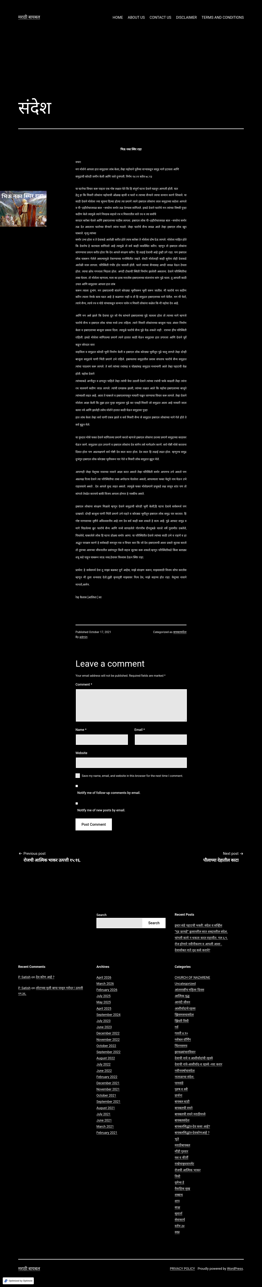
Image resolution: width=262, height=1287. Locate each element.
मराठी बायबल (29, 17)
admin (84, 637)
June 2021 (104, 1120)
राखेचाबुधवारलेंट (184, 1164)
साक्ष (177, 1207)
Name (81, 730)
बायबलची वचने (183, 1108)
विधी (177, 1176)
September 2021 (108, 1101)
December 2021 (108, 1083)
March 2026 (105, 983)
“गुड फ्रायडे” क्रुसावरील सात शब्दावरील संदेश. (201, 931)
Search (101, 915)
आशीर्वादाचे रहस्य (185, 1008)
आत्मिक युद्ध (182, 996)
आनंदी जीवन (182, 1002)
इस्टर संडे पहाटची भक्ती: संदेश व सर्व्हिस (198, 925)
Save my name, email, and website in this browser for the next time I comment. (132, 776)
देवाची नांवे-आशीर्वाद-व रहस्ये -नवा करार (198, 1064)
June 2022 (104, 1071)
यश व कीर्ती (181, 1157)
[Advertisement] (131, 65)
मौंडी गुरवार (181, 1151)
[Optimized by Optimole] (18, 1280)
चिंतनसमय (181, 1046)
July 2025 (103, 996)
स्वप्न (177, 1232)
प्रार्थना (178, 1095)
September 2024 (108, 1015)
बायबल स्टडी (182, 1101)
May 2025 (103, 1002)
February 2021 (106, 1133)
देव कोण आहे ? (45, 977)
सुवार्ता (178, 1213)
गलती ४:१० (181, 1033)
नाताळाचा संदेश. (184, 1077)
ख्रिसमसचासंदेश (184, 1015)
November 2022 (108, 1039)
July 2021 (103, 1114)
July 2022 (103, 1064)
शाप (177, 1201)
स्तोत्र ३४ (179, 1226)
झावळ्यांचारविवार (185, 1052)
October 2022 (106, 1046)
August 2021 (105, 1108)
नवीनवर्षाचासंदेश (185, 1071)
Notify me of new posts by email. (101, 810)
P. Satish (24, 977)
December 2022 (108, 1033)
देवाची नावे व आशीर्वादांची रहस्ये (194, 1058)
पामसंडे (179, 1083)
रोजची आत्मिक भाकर (188, 1170)
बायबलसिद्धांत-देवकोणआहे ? (192, 1133)
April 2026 (103, 977)
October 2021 (106, 1095)
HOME (118, 17)
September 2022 (108, 1052)
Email (139, 730)
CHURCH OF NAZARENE (192, 977)
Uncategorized (185, 983)
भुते (177, 1139)
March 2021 (105, 1126)
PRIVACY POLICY (182, 1268)
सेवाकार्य (180, 1220)
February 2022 (106, 1077)
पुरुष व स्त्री (181, 1089)
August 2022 (105, 1058)
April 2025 (103, 1008)
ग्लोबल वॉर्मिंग (183, 1039)
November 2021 (108, 1089)
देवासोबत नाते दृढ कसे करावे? (192, 950)
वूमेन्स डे (179, 1182)
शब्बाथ (179, 1195)
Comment (84, 684)
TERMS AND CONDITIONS (223, 17)
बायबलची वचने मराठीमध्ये (190, 1114)
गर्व (176, 1027)
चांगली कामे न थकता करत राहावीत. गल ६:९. (201, 938)
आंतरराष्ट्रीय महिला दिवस (189, 990)
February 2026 (106, 990)
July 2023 (103, 1021)
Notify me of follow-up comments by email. (108, 793)
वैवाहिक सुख (182, 1188)
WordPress (235, 1268)
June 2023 (104, 1027)
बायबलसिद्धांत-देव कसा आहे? (192, 1126)
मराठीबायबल (182, 1145)
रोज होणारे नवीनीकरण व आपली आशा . (198, 944)
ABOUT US (136, 17)
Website (81, 753)
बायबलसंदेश (179, 632)
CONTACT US (160, 17)
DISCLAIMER (186, 17)
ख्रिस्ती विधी (182, 1021)
